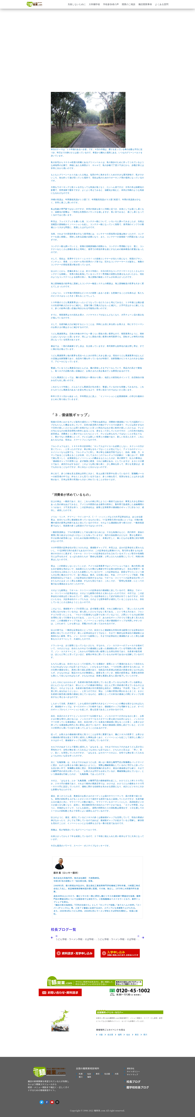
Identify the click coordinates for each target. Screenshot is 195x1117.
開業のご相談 (128, 4)
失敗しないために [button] (77, 4)
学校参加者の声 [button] (111, 4)
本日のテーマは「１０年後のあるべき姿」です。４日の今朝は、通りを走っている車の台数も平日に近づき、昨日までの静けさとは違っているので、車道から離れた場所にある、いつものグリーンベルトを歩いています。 (97, 469)
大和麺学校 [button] (94, 4)
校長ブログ (133, 1081)
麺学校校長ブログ (137, 1087)
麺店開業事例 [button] (145, 4)
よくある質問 (161, 4)
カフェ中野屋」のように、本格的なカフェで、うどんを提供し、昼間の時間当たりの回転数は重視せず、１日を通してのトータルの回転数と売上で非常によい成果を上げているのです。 (97, 808)
